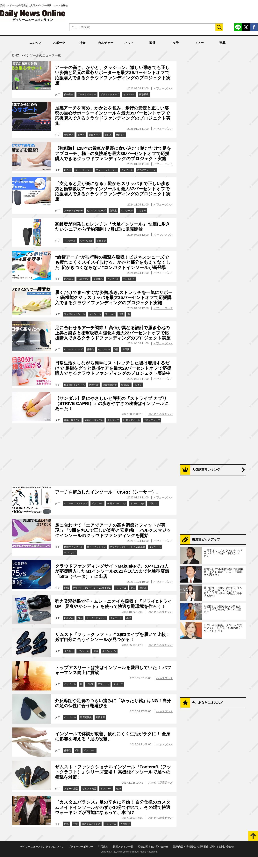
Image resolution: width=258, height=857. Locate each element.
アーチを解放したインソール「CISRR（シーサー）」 (107, 492)
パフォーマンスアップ (75, 503)
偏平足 (113, 210)
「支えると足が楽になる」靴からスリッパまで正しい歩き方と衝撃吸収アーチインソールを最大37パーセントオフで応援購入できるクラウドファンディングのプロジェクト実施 (112, 191)
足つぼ (67, 170)
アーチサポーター (87, 94)
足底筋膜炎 (86, 717)
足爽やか (68, 618)
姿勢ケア (68, 134)
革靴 (128, 618)
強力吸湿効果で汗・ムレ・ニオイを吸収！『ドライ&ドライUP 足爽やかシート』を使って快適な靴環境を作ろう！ (113, 604)
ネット (129, 42)
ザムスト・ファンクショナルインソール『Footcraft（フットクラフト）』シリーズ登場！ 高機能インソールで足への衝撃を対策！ (113, 772)
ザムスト (68, 651)
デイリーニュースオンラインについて (41, 846)
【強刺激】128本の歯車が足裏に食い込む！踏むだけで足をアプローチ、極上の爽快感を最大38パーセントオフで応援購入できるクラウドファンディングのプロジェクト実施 (113, 153)
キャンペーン (109, 651)
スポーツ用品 (71, 788)
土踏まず (120, 134)
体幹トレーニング (116, 503)
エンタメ (35, 42)
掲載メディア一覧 (123, 846)
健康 (95, 651)
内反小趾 (94, 385)
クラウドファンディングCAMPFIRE (92, 587)
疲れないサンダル (94, 420)
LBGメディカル (131, 420)
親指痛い (125, 385)
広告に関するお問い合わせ (153, 846)
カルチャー (105, 42)
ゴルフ (89, 684)
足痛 (66, 824)
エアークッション (96, 547)
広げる (137, 385)
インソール (129, 94)
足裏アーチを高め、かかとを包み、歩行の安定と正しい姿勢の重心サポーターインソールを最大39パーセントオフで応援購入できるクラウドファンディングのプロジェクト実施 (112, 116)
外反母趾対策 (110, 385)
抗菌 (121, 314)
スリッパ (141, 210)
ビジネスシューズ (109, 94)
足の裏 (108, 134)
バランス (153, 503)
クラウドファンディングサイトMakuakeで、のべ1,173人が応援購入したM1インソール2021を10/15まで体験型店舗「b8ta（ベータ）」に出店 (112, 571)
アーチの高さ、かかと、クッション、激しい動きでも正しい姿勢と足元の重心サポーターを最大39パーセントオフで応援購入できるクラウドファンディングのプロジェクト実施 (112, 75)
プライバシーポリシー (80, 846)
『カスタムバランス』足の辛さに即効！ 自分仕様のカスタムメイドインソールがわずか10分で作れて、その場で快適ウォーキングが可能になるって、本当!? (112, 807)
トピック (101, 240)
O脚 (116, 349)
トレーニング (137, 503)
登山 (133, 587)
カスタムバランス (91, 824)
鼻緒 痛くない (72, 420)
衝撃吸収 (143, 94)
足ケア (81, 134)
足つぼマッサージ (146, 170)
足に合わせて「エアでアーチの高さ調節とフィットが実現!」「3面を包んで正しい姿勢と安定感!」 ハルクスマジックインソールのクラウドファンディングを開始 (113, 530)
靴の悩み (68, 94)
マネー (199, 42)
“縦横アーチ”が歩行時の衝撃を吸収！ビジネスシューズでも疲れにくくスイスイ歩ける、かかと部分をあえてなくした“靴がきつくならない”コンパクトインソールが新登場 (112, 262)
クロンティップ (152, 420)
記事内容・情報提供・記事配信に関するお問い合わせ (203, 846)
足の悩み (68, 279)
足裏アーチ (94, 134)
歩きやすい (83, 279)
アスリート (103, 684)
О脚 (77, 750)
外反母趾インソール (74, 314)
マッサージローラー (106, 170)
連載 (222, 42)
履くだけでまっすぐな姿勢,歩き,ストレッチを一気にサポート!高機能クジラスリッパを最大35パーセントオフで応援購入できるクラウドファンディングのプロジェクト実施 (113, 297)
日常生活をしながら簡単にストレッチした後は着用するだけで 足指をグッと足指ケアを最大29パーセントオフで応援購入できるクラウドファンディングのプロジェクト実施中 (113, 368)
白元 (80, 618)
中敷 (75, 824)
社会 (82, 42)
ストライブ (113, 420)
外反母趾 (100, 717)
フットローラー (83, 170)
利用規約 (103, 846)
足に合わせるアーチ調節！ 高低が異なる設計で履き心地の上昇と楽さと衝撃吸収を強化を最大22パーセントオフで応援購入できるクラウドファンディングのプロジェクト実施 (112, 332)
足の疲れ (98, 279)
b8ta (66, 587)
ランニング (128, 279)
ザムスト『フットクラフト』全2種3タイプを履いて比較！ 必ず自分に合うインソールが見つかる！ (112, 637)
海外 (152, 42)
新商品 (143, 587)
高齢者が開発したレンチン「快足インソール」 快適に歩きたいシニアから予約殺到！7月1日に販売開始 (112, 227)
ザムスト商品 (89, 788)
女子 (176, 42)
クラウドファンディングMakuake (127, 547)
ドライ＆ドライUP (96, 618)
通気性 (125, 349)
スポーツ (59, 42)
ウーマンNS (86, 240)
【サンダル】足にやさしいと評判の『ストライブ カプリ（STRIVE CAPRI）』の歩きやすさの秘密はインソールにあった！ (112, 403)
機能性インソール (73, 547)
